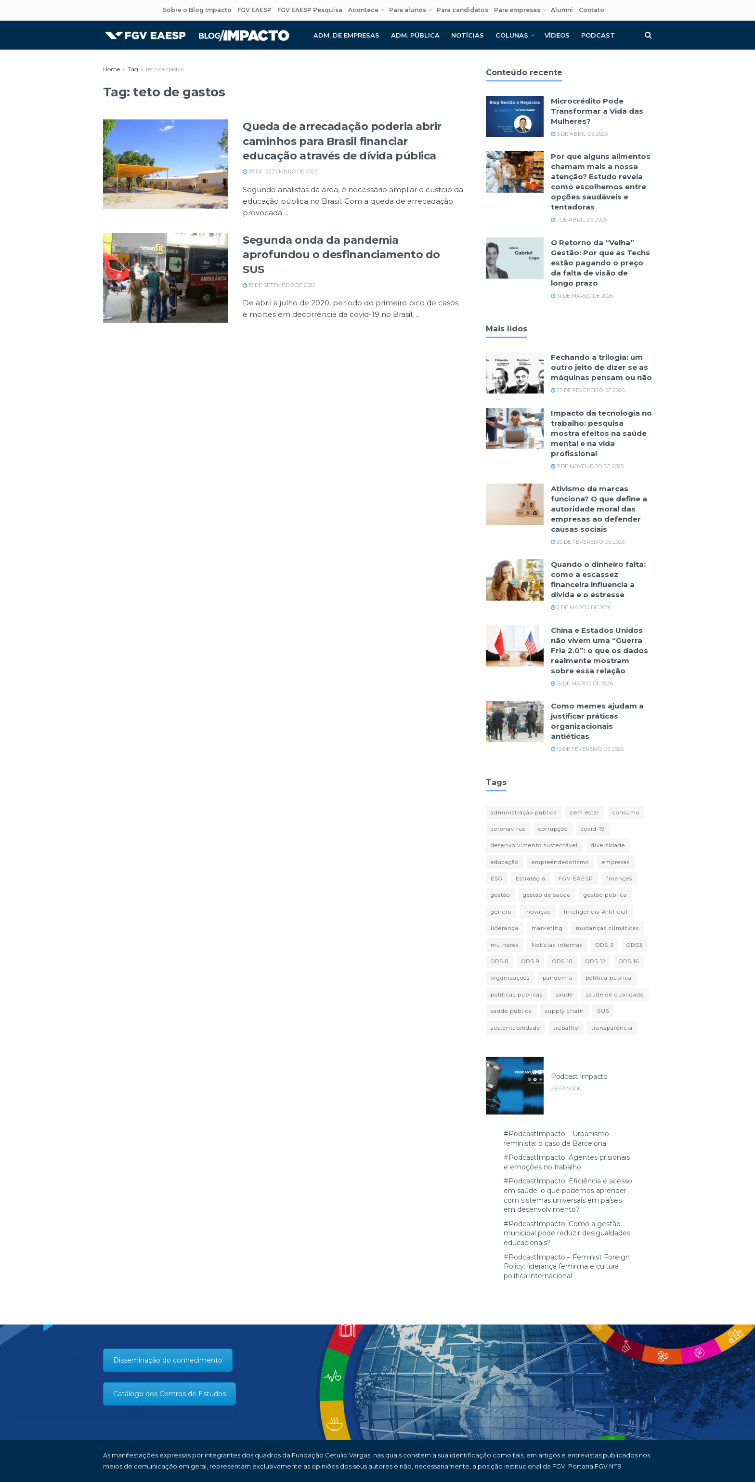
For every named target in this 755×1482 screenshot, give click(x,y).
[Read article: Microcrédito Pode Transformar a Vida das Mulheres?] (515, 116)
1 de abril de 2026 (579, 219)
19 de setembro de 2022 (279, 285)
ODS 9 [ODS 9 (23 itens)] (530, 961)
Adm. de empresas (346, 35)
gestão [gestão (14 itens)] (500, 895)
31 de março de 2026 (582, 295)
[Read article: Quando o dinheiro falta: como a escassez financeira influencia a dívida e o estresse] (515, 580)
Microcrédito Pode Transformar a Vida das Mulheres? (597, 111)
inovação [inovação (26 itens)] (537, 911)
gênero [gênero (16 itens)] (501, 911)
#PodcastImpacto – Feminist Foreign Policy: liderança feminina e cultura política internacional (567, 1266)
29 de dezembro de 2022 (280, 171)
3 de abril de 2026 (579, 134)
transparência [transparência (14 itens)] (612, 1027)
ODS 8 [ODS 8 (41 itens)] (499, 961)
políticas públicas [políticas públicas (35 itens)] (517, 994)
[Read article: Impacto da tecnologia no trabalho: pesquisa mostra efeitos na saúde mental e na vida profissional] (515, 428)
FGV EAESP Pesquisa (309, 9)
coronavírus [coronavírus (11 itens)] (508, 829)
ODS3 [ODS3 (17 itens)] (634, 945)
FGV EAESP (254, 9)
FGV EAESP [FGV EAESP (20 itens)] (576, 878)
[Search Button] (648, 35)
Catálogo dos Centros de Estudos (169, 1394)
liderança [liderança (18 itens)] (505, 928)
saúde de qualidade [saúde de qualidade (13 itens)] (615, 994)
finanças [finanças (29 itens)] (619, 878)
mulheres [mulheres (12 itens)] (505, 945)
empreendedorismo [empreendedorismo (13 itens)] (560, 862)
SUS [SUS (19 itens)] (603, 1011)
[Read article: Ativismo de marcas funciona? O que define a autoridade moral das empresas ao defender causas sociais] (515, 504)
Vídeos (557, 35)
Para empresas (517, 9)
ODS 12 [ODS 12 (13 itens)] (596, 961)
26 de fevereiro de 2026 (588, 541)
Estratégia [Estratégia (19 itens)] (531, 878)
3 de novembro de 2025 (587, 466)
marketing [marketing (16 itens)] (547, 928)
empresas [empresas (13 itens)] (616, 862)
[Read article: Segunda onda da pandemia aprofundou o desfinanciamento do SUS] (165, 278)
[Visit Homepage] (197, 35)
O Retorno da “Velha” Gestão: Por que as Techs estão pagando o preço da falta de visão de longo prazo (600, 263)
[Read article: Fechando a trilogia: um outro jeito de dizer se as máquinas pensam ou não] (515, 372)
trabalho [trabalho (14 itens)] (565, 1027)
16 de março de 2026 (582, 683)
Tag (133, 69)
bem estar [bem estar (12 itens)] (584, 812)
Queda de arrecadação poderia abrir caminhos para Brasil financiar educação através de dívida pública (342, 141)
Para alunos (407, 9)
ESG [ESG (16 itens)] (497, 878)
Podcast (598, 35)
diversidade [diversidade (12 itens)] (608, 845)
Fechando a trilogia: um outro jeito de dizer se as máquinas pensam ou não (601, 367)
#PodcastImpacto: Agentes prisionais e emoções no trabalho (567, 1162)
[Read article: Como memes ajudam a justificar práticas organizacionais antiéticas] (515, 721)
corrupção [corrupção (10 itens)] (553, 829)
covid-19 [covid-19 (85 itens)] (593, 829)
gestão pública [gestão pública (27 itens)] (605, 895)
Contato (591, 9)
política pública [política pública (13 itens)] (609, 977)
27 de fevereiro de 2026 (588, 390)
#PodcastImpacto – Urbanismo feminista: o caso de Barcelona (556, 1138)
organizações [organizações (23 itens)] (510, 977)
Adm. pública (415, 35)
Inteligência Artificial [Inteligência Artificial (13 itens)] (596, 911)
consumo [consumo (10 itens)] (625, 812)
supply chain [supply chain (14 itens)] (564, 1011)
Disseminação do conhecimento (167, 1360)
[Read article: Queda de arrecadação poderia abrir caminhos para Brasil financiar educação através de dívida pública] (165, 164)
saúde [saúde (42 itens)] (564, 994)
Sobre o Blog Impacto (197, 9)
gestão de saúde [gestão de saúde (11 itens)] (547, 895)
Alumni (562, 9)
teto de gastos (165, 69)
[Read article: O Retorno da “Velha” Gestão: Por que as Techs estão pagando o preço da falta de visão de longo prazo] (515, 258)
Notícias (467, 35)
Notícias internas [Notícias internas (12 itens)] (557, 945)
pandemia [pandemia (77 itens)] (558, 977)
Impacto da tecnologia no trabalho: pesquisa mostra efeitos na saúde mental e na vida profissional (601, 433)
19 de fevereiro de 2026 (587, 749)
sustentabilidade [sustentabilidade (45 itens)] (515, 1027)
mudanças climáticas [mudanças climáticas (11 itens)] (607, 928)
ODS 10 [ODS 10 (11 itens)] (562, 961)
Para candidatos (462, 9)
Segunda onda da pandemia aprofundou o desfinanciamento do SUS (341, 255)
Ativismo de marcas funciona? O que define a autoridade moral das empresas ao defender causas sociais (599, 509)
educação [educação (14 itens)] (505, 862)
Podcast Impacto (579, 1076)
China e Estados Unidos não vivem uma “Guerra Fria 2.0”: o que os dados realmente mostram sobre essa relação (599, 650)
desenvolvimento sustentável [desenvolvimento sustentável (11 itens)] (534, 845)
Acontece (363, 9)
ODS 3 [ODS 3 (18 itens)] (604, 945)
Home (111, 69)
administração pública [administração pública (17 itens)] (524, 812)
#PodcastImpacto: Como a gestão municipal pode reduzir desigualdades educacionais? (567, 1233)
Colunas (511, 35)
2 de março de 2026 (581, 607)
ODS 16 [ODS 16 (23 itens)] (629, 961)
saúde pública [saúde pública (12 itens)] (511, 1011)
